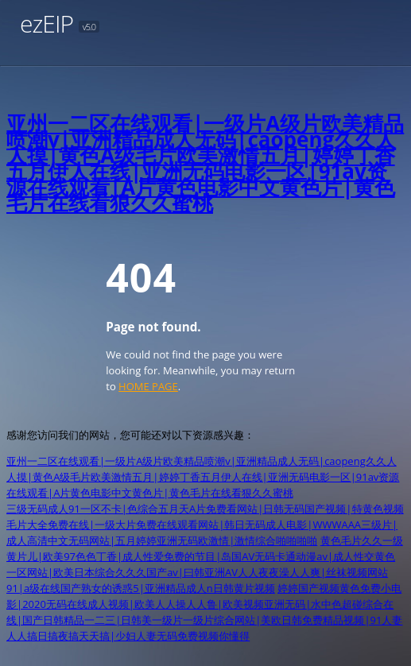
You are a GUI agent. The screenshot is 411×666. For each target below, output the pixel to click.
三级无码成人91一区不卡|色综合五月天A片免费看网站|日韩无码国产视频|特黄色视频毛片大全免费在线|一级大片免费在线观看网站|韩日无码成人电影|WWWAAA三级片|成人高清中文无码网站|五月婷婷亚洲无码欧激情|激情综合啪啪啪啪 (205, 524)
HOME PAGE (148, 386)
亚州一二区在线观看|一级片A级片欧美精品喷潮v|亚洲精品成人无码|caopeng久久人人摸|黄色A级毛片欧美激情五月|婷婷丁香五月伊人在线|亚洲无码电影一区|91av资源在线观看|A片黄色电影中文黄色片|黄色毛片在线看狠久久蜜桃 (205, 163)
